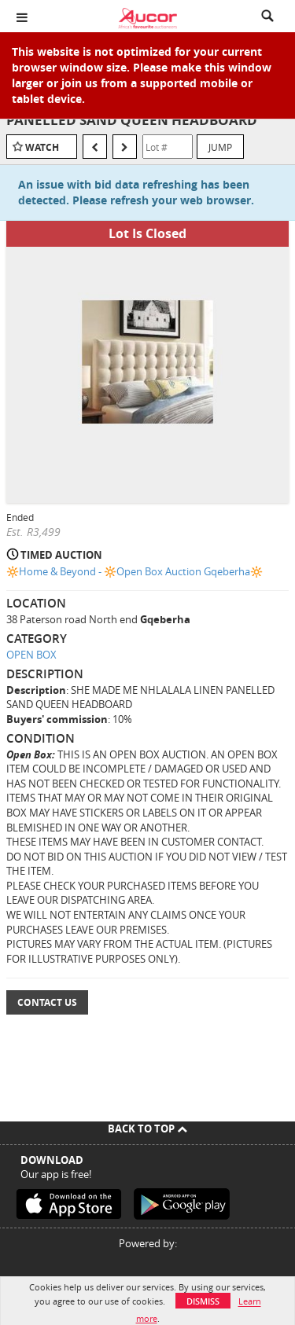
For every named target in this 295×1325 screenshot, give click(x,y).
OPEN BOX (31, 655)
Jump (220, 147)
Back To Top (147, 1128)
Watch (42, 147)
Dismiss (202, 1301)
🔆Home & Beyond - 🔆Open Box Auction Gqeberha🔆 (134, 571)
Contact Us (47, 1002)
